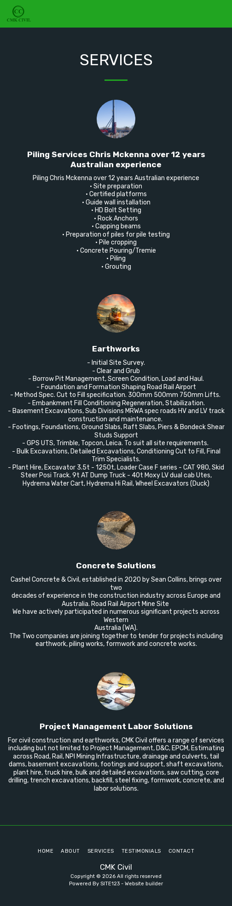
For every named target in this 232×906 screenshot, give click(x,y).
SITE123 (110, 884)
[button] (219, 14)
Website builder (144, 884)
